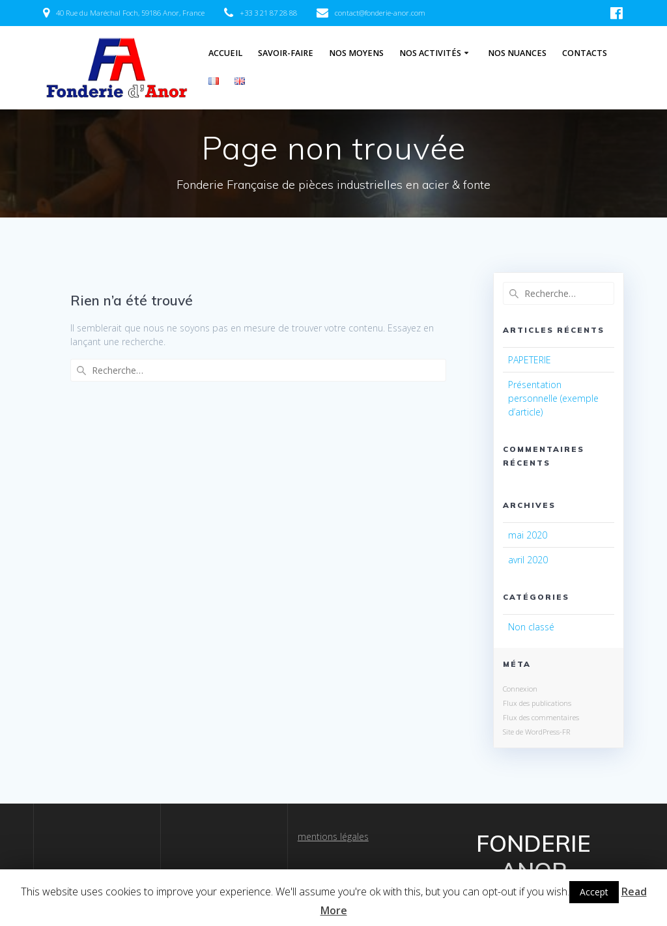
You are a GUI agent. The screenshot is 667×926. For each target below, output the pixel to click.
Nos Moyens (356, 53)
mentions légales (333, 836)
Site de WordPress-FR (536, 732)
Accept (594, 892)
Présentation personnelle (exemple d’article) (553, 398)
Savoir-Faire (285, 53)
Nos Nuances (517, 53)
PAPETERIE (529, 360)
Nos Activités (430, 53)
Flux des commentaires (541, 717)
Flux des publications (537, 703)
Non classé (531, 627)
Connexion (520, 689)
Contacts (584, 53)
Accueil (225, 53)
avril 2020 (528, 560)
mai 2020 (527, 535)
